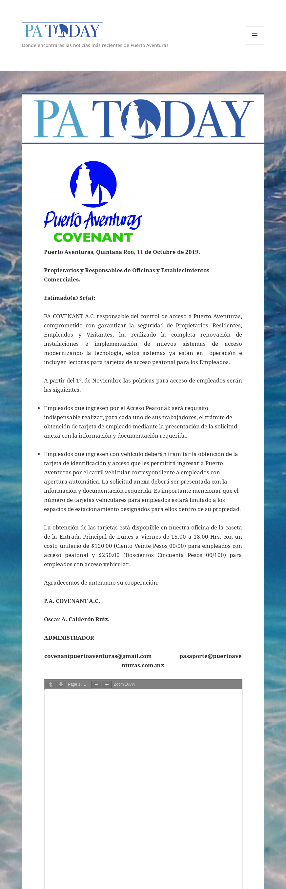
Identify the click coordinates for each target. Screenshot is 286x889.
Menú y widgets (255, 44)
